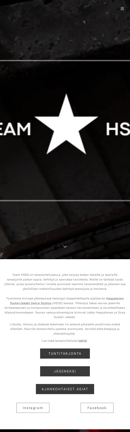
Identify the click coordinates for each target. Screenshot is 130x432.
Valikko (122, 8)
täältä (82, 340)
